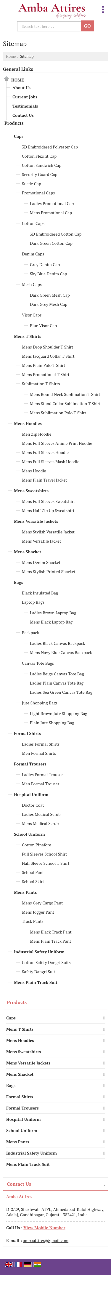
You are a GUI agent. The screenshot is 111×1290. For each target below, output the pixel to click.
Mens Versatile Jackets (36, 521)
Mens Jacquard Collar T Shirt (48, 356)
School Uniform (29, 834)
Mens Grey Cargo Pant (42, 903)
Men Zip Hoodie (37, 434)
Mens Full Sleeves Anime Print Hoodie (57, 443)
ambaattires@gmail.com (45, 1240)
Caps (18, 136)
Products (14, 123)
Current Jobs (24, 97)
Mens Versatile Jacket (41, 541)
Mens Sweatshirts (31, 490)
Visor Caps (31, 315)
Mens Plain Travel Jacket (44, 480)
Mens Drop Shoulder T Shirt (47, 347)
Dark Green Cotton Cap (51, 243)
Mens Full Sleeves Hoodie (45, 452)
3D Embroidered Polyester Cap (50, 147)
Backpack (30, 632)
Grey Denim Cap (45, 264)
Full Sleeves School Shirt (44, 854)
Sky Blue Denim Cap (48, 273)
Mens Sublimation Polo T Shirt (58, 412)
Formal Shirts (27, 733)
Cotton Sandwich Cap (41, 165)
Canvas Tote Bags (38, 663)
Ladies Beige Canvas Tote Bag (57, 674)
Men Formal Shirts (39, 753)
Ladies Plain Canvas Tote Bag (56, 683)
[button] (44, 1227)
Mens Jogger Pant (38, 912)
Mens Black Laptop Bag (51, 622)
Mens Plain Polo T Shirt (43, 365)
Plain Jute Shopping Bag (52, 722)
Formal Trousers (30, 764)
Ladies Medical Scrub (41, 814)
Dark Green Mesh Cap (50, 295)
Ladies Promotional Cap (52, 203)
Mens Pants (25, 892)
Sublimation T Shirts (41, 383)
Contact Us (23, 115)
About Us (21, 87)
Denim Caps (33, 254)
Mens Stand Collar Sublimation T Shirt (65, 403)
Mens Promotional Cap (51, 212)
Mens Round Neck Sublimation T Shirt (65, 394)
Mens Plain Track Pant (50, 941)
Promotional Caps (38, 193)
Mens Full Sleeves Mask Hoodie (50, 461)
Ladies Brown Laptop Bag (53, 613)
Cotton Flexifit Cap (39, 156)
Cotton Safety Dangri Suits (46, 962)
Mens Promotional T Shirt (46, 374)
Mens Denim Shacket (41, 562)
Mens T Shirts (27, 336)
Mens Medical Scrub (40, 823)
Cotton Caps (33, 223)
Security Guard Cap (39, 174)
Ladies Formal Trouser (42, 774)
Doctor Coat (33, 805)
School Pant (33, 872)
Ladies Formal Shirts (40, 744)
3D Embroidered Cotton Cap (55, 234)
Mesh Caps (32, 284)
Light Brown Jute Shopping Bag (58, 713)
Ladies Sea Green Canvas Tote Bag (61, 692)
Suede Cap (31, 183)
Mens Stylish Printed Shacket (48, 571)
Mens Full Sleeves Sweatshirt (48, 501)
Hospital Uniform (31, 794)
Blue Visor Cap (43, 325)
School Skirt (33, 881)
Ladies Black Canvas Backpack (57, 643)
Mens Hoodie (34, 471)
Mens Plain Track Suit (35, 982)
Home (11, 56)
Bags (18, 582)
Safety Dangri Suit (38, 971)
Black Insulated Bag (40, 593)
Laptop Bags (33, 602)
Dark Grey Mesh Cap (48, 304)
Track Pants (33, 921)
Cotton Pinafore (36, 845)
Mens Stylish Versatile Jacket (48, 532)
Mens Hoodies (28, 423)
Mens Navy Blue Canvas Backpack (61, 652)
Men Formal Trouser (40, 784)
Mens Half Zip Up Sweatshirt (48, 510)
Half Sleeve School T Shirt (45, 863)
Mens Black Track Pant (51, 932)
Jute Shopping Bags (39, 703)
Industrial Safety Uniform (39, 952)
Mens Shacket (27, 551)
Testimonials (25, 106)
